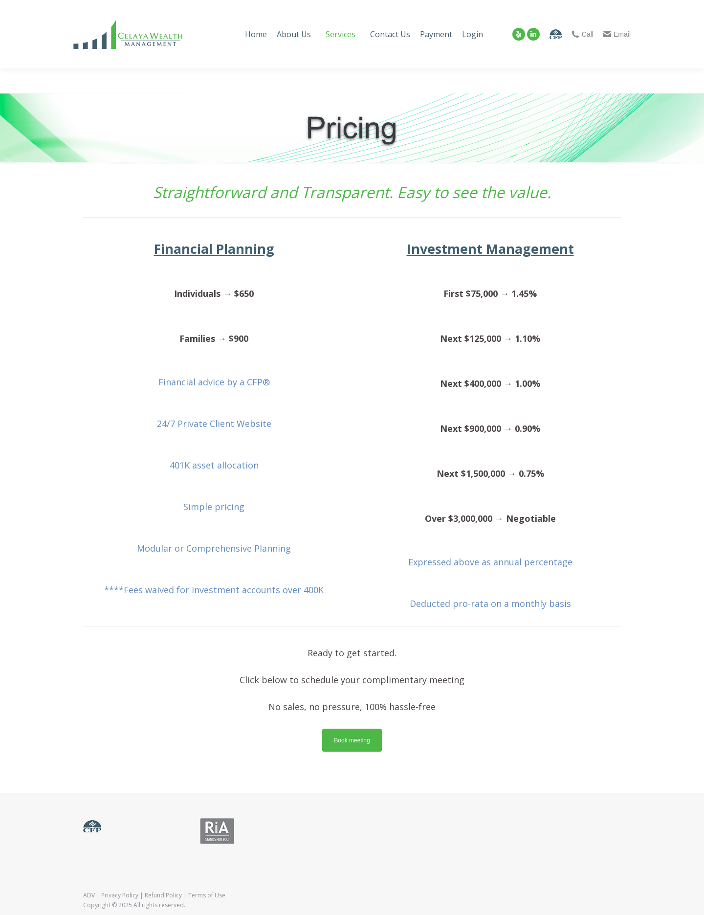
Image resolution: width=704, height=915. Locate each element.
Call (583, 34)
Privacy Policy (119, 895)
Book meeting (352, 740)
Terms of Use (206, 895)
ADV (89, 895)
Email (617, 34)
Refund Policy (163, 895)
